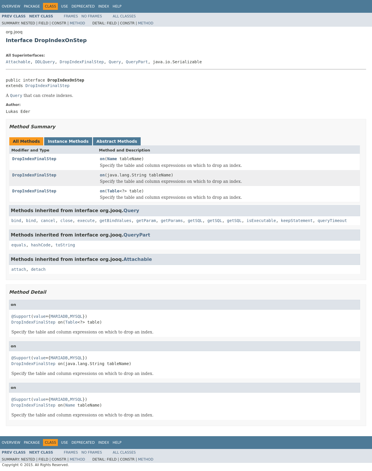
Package (32, 6)
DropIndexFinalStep (82, 61)
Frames (71, 16)
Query (115, 61)
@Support (21, 316)
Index (103, 6)
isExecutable (261, 220)
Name (112, 158)
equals (18, 245)
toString (65, 245)
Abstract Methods (116, 141)
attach (18, 269)
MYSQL (76, 316)
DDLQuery (45, 61)
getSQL (195, 220)
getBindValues (115, 220)
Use (64, 6)
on (102, 158)
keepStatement (297, 220)
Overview (11, 6)
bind (16, 220)
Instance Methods (68, 141)
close (66, 220)
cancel (48, 220)
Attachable (18, 61)
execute (86, 220)
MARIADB (59, 316)
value (39, 316)
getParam (146, 220)
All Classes (124, 16)
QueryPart (137, 61)
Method (77, 23)
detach (38, 269)
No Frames (91, 16)
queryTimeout (332, 220)
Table (113, 191)
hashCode (40, 245)
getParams (172, 220)
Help (116, 6)
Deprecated (83, 6)
